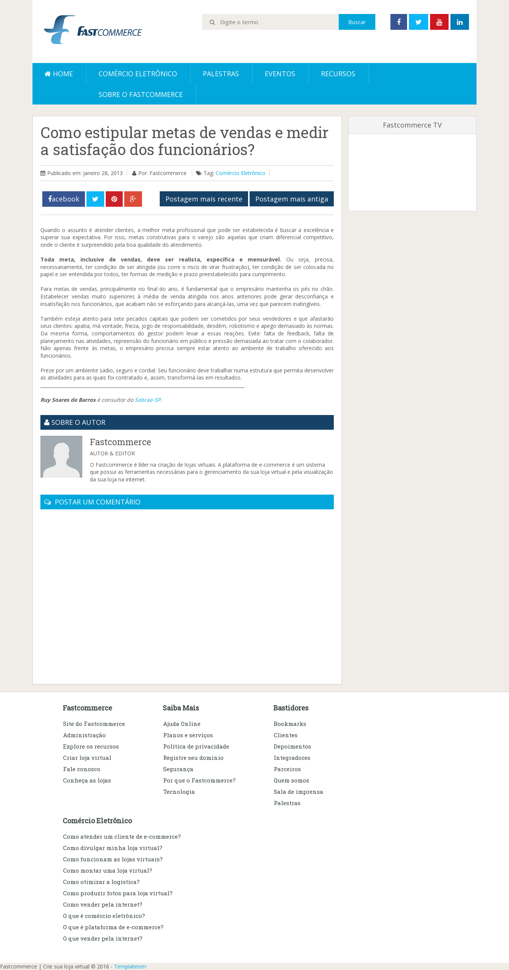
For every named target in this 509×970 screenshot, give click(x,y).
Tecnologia (179, 791)
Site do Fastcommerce (94, 723)
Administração (84, 735)
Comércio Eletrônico (240, 173)
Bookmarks (290, 723)
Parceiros (287, 769)
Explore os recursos (91, 746)
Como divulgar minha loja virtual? (112, 848)
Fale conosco (81, 769)
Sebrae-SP (147, 399)
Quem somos (291, 780)
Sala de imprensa (298, 791)
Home (59, 73)
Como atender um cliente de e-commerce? (122, 836)
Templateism (130, 966)
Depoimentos (292, 746)
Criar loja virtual (87, 757)
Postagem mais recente (203, 198)
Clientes (286, 735)
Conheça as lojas (87, 780)
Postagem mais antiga (291, 198)
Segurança (178, 769)
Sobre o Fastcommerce (141, 94)
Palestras (221, 73)
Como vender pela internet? (102, 904)
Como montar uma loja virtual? (107, 870)
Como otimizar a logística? (101, 881)
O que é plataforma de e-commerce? (113, 927)
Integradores (292, 757)
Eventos (280, 73)
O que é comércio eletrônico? (104, 915)
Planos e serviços (188, 735)
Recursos (338, 73)
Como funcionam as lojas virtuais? (113, 859)
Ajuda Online (182, 723)
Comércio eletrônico (138, 73)
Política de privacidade (196, 746)
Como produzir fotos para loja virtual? (118, 893)
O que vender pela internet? (102, 938)
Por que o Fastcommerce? (199, 780)
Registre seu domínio (193, 757)
